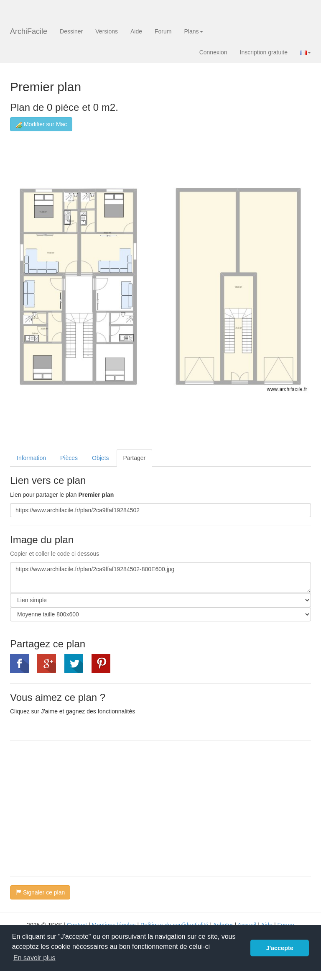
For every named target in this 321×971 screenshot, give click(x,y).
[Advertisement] (80, 807)
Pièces (69, 458)
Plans (193, 31)
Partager (134, 458)
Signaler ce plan (40, 892)
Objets (100, 458)
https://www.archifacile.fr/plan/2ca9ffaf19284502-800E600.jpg (160, 577)
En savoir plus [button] (34, 957)
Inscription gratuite (264, 52)
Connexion (213, 52)
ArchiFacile (28, 31)
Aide (136, 31)
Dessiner (71, 31)
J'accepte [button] (279, 948)
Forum (163, 31)
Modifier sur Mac (41, 124)
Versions (106, 31)
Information (31, 458)
